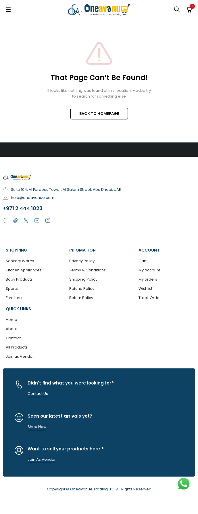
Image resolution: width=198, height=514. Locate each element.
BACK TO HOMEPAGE (99, 113)
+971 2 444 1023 (23, 208)
